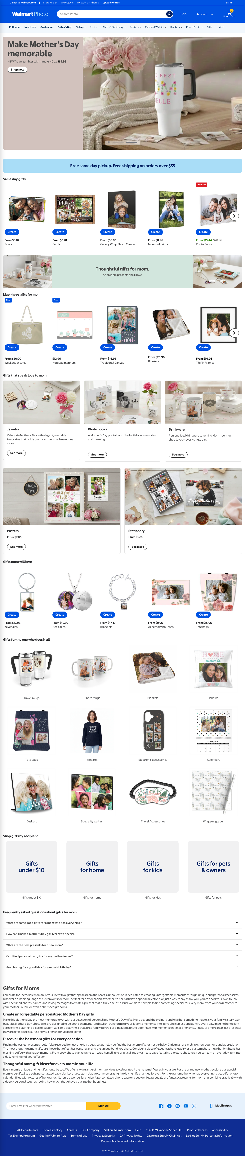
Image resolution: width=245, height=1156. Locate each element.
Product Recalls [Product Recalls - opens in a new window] (197, 1130)
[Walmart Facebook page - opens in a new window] (161, 1105)
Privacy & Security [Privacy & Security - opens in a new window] (103, 1135)
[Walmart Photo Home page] (30, 14)
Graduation (46, 27)
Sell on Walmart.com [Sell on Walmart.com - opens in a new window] (117, 1130)
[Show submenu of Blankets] (181, 27)
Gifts (209, 27)
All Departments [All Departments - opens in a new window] (27, 1130)
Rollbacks (14, 27)
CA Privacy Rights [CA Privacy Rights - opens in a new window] (131, 1135)
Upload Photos (111, 2)
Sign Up (103, 1105)
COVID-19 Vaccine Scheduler (164, 1130)
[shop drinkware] (203, 421)
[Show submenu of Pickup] (85, 27)
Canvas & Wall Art (154, 27)
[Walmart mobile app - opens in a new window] (220, 1105)
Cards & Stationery (113, 27)
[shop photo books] (122, 421)
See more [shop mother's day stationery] (138, 546)
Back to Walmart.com (22, 2)
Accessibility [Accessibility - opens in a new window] (220, 1130)
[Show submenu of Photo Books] (202, 27)
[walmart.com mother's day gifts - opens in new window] (122, 271)
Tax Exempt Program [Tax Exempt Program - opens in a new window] (21, 1135)
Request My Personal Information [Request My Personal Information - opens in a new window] (122, 1141)
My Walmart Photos (88, 2)
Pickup (79, 27)
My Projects (67, 2)
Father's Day (65, 27)
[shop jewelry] (41, 420)
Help (183, 14)
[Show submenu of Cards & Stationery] (125, 27)
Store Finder (50, 2)
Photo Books (193, 27)
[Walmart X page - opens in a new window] (169, 1105)
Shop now (17, 69)
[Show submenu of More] (226, 27)
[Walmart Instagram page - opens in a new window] (194, 1105)
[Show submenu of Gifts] (214, 27)
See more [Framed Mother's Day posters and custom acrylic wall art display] (16, 546)
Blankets (175, 27)
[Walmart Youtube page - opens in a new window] (186, 1105)
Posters (134, 27)
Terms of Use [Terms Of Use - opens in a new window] (79, 1135)
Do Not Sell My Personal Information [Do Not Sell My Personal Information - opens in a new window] (209, 1135)
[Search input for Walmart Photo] (111, 14)
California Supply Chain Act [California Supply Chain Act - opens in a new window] (164, 1135)
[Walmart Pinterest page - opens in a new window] (177, 1105)
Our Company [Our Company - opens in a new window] (91, 1130)
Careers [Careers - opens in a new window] (72, 1130)
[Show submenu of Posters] (140, 27)
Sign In (229, 2)
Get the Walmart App (52, 1135)
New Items (30, 27)
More (221, 27)
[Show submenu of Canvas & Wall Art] (165, 27)
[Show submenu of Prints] (98, 27)
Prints (93, 27)
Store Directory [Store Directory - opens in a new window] (52, 1130)
